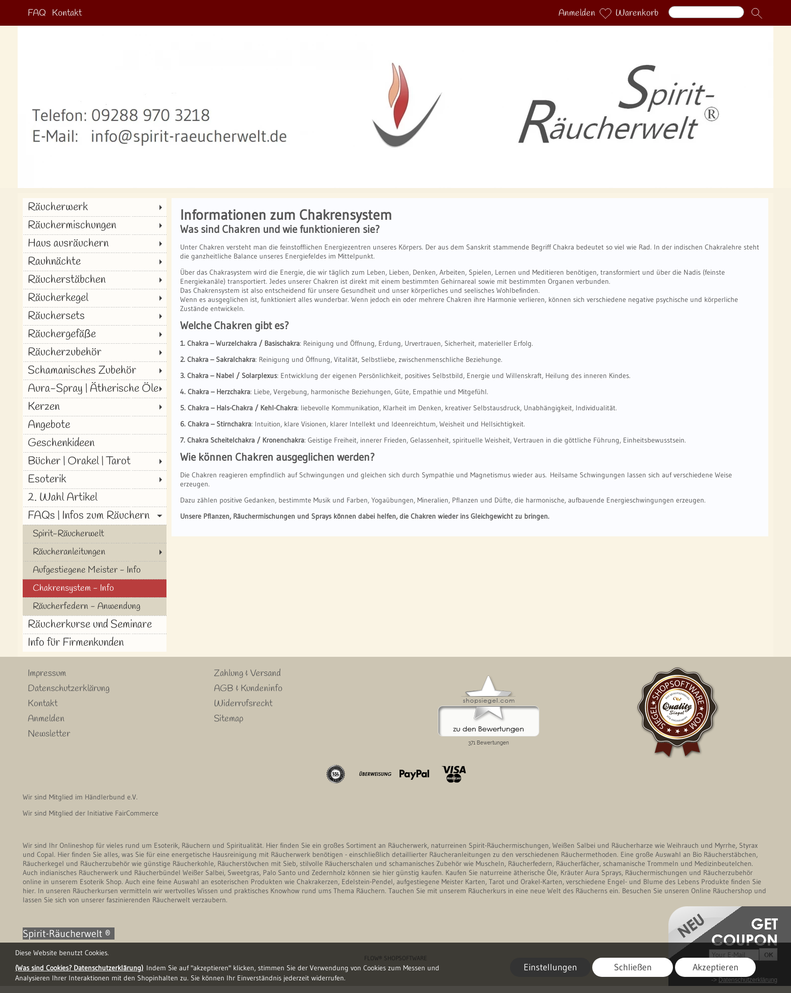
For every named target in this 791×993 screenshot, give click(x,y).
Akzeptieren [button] (716, 967)
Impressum (47, 673)
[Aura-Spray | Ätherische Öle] (94, 389)
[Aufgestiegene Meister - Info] (94, 570)
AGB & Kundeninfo (248, 688)
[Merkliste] (605, 13)
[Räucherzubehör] (94, 352)
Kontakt (67, 13)
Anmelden (576, 13)
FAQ (37, 13)
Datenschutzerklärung (68, 688)
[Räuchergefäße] (94, 334)
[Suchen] (706, 12)
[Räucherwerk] (94, 207)
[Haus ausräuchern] (94, 243)
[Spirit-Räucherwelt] (94, 534)
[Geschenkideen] (94, 443)
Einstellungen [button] (550, 967)
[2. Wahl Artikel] (94, 497)
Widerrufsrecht (243, 704)
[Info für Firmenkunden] (94, 643)
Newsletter (49, 734)
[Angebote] (94, 425)
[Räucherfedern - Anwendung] (94, 606)
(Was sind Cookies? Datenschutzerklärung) (79, 967)
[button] (756, 13)
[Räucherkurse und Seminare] (94, 624)
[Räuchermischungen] (94, 225)
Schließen (633, 967)
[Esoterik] (94, 479)
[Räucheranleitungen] (94, 552)
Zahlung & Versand (247, 673)
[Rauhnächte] (94, 262)
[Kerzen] (94, 407)
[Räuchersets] (94, 316)
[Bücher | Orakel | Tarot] (94, 461)
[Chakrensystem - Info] (94, 588)
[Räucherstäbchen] (94, 280)
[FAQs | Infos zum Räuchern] (94, 516)
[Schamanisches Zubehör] (94, 370)
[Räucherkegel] (94, 298)
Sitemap (228, 719)
